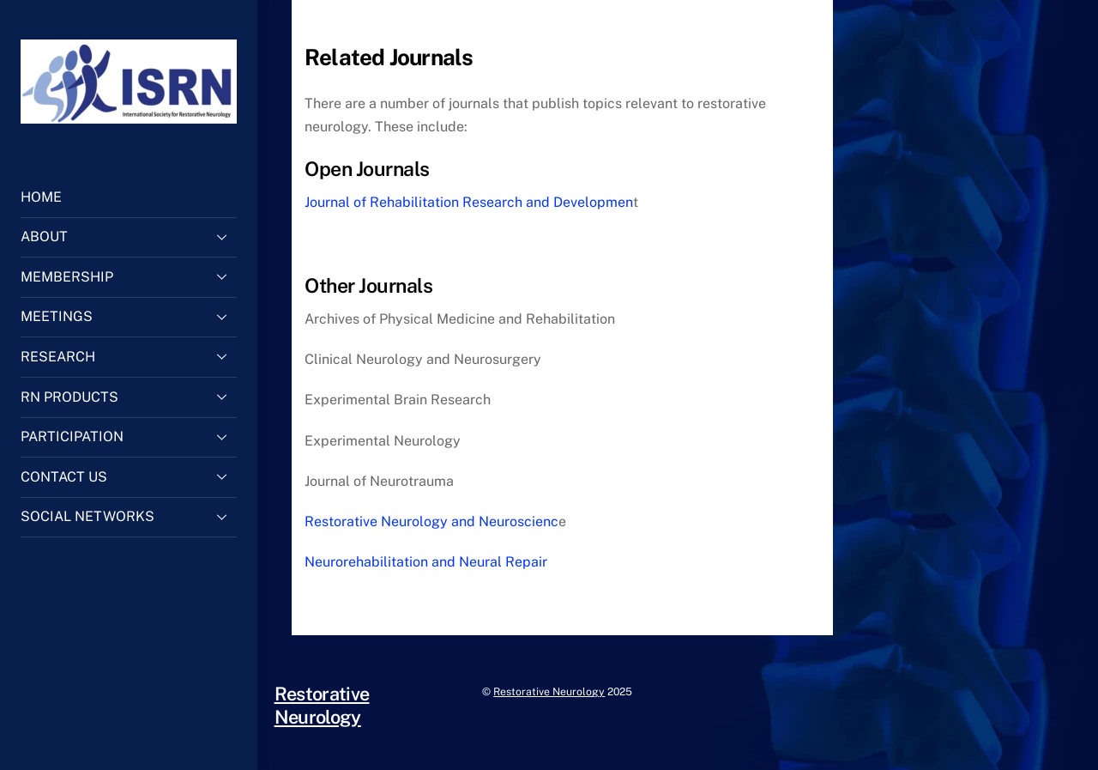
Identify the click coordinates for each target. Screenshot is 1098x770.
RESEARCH (129, 356)
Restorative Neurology (549, 691)
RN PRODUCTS (129, 396)
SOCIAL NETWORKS (129, 516)
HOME (41, 197)
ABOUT (129, 236)
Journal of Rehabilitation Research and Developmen (469, 202)
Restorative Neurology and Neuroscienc (431, 521)
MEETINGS (129, 316)
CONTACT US (129, 476)
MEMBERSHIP (129, 276)
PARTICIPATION (129, 436)
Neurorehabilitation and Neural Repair (426, 562)
